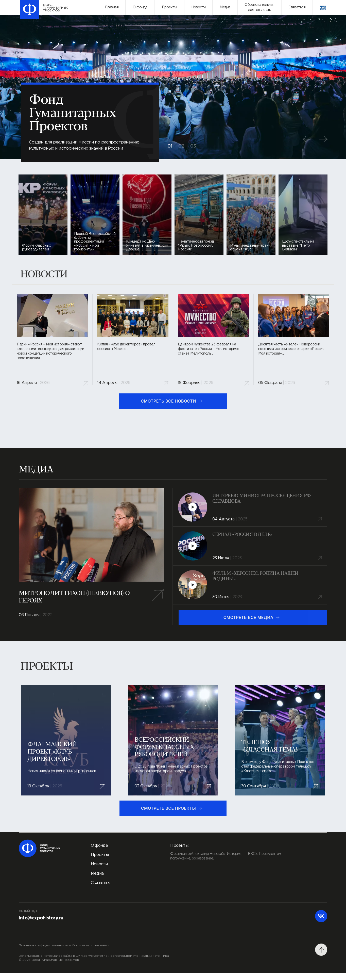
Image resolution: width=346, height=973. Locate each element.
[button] (306, 139)
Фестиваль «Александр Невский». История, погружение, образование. (205, 856)
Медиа (225, 7)
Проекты (169, 7)
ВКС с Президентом (264, 853)
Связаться (296, 7)
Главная (111, 7)
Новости (198, 7)
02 (181, 146)
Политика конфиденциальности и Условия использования (64, 945)
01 (170, 146)
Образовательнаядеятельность (259, 7)
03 (193, 146)
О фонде (140, 7)
